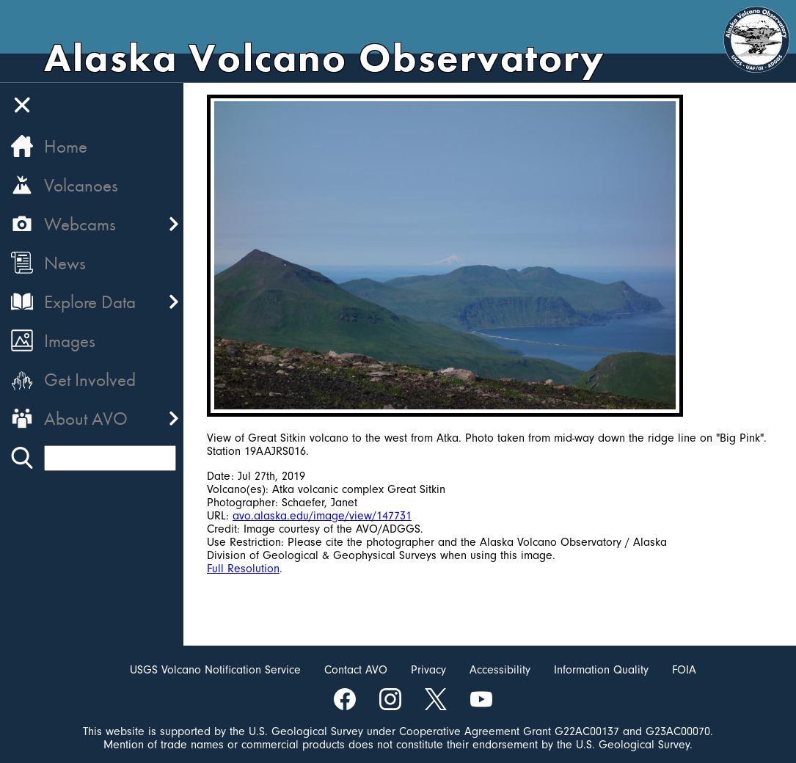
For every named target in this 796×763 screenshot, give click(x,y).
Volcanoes (81, 185)
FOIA (684, 669)
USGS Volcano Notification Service (215, 669)
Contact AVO (355, 669)
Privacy (428, 669)
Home (65, 146)
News (65, 263)
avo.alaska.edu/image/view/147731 (322, 515)
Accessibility (500, 669)
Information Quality (601, 669)
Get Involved (90, 380)
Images (69, 341)
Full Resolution (243, 568)
